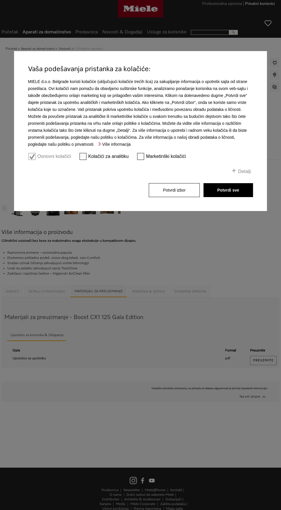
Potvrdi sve (228, 190)
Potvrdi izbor (174, 190)
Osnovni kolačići (54, 156)
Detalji (244, 171)
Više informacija (116, 144)
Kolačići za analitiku (108, 156)
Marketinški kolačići (166, 156)
